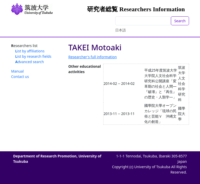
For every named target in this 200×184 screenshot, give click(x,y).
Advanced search (29, 61)
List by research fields (33, 56)
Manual (17, 71)
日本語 (120, 30)
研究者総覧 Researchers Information (136, 9)
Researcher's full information (92, 56)
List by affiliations (30, 51)
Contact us (20, 76)
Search (179, 20)
